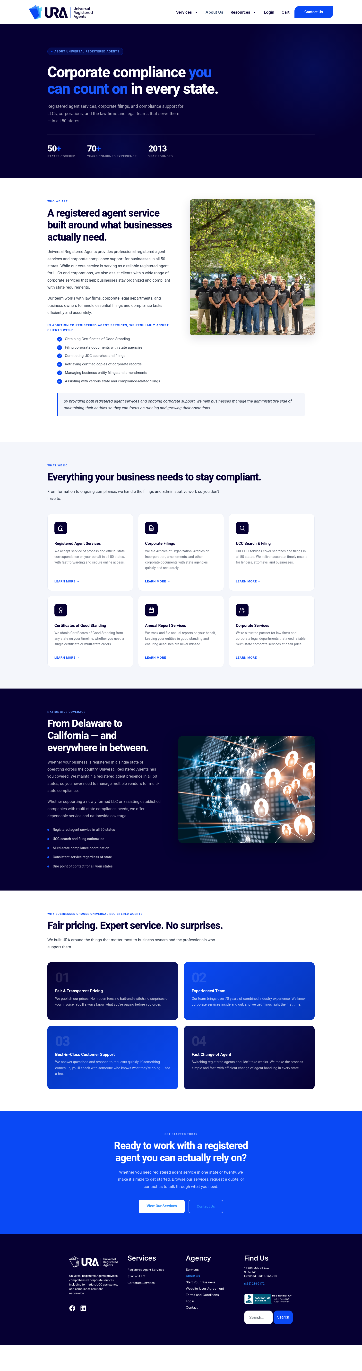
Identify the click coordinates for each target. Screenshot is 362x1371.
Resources (240, 12)
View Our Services (162, 1206)
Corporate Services (141, 1283)
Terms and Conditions (202, 1295)
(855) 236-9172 (254, 1283)
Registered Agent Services (146, 1269)
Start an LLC (136, 1276)
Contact (192, 1307)
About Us (211, 12)
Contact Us (206, 1206)
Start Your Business (200, 1282)
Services (184, 12)
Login (266, 12)
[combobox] (258, 1317)
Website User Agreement (205, 1288)
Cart (282, 12)
